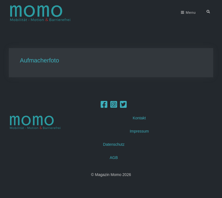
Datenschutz (114, 144)
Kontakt (139, 118)
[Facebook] (104, 106)
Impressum (139, 131)
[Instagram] (113, 106)
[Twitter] (123, 106)
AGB (114, 157)
